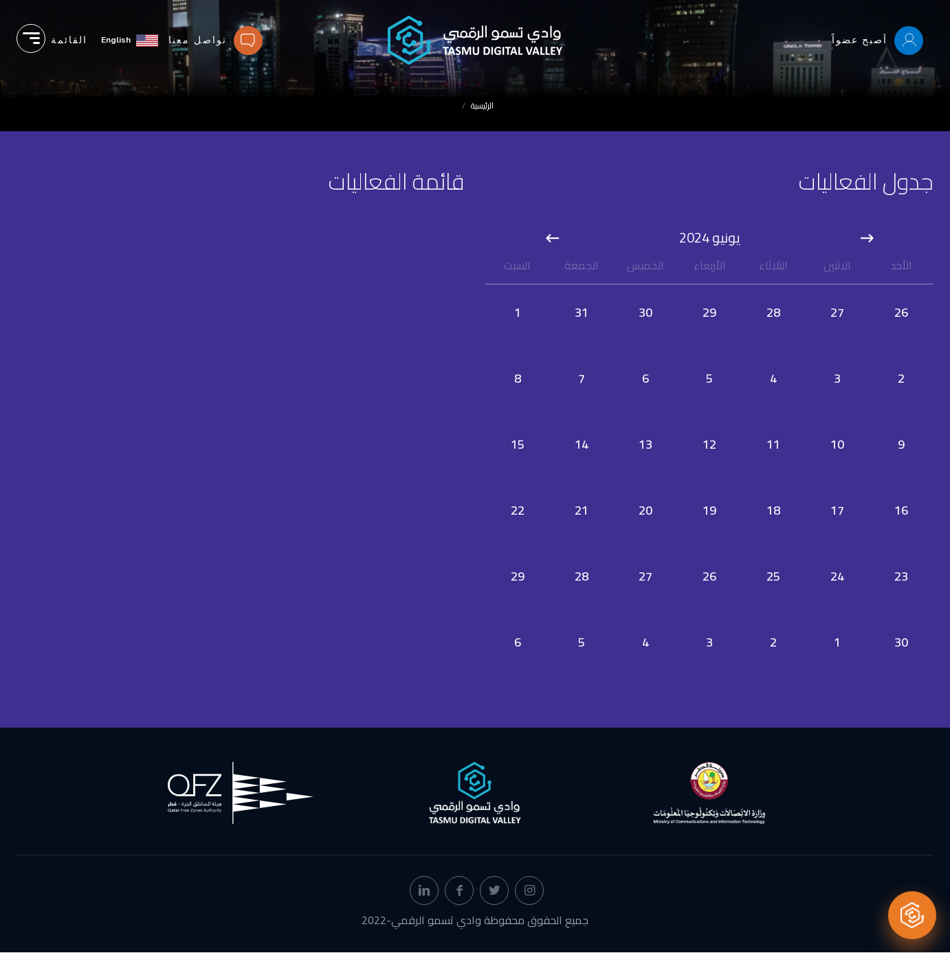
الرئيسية (482, 105)
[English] (129, 40)
